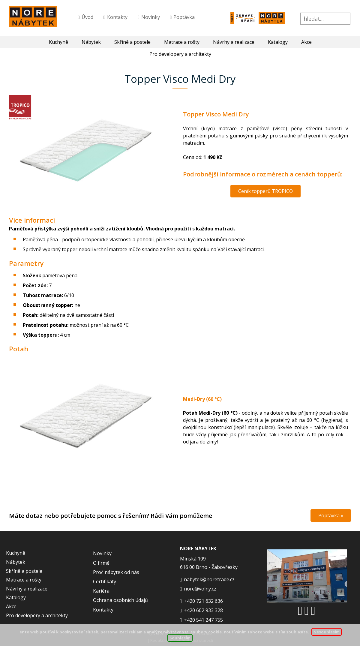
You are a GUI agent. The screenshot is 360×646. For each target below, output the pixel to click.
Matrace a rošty (182, 42)
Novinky (150, 17)
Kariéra (101, 590)
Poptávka (184, 17)
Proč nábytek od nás (116, 572)
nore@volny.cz (200, 588)
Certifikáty (104, 581)
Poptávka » (330, 515)
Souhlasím (180, 638)
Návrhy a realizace (233, 42)
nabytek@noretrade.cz (209, 579)
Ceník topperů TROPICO (265, 191)
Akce (306, 42)
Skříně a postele (132, 42)
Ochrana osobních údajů (120, 600)
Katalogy (278, 42)
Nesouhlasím (327, 632)
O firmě (101, 563)
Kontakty (117, 17)
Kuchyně (58, 42)
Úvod (87, 17)
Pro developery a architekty (37, 615)
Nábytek (91, 42)
